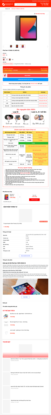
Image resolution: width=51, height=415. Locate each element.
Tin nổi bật (6, 342)
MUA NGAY (27, 75)
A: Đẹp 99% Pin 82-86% (8, 63)
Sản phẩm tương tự (10, 207)
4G (6, 55)
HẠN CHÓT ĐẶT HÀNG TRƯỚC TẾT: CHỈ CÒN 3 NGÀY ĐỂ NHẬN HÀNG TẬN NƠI (27, 386)
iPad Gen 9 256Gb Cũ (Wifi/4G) (12, 195)
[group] (25, 28)
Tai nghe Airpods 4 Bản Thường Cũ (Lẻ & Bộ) (12, 223)
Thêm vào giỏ (34, 199)
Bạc (12, 59)
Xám (7, 59)
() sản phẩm (46, 5)
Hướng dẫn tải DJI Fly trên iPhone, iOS (11, 356)
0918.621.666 (33, 83)
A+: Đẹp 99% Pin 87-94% (19, 63)
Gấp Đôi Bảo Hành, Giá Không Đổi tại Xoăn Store (21, 400)
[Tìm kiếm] (15, 4)
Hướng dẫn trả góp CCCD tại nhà (25, 79)
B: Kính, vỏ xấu (28, 63)
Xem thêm (25, 297)
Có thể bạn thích (9, 310)
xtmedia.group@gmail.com (43, 1)
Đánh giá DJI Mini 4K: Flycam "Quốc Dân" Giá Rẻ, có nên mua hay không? (26, 372)
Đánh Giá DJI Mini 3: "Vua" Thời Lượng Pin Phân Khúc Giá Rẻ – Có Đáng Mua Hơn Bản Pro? (29, 358)
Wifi (4, 55)
